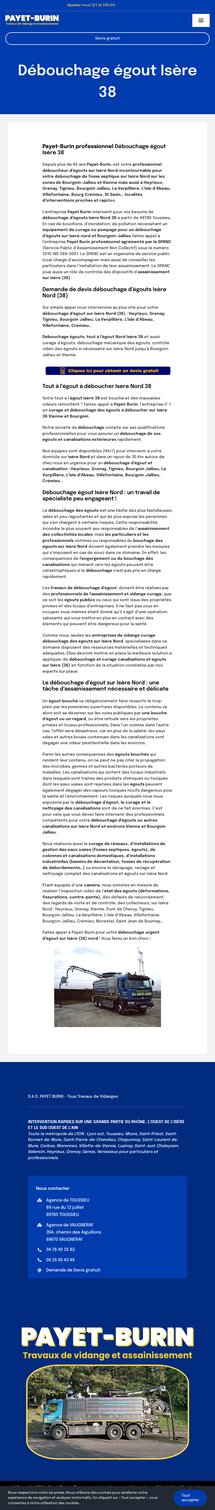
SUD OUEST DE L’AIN (59, 1128)
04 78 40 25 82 (60, 1249)
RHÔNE (138, 1122)
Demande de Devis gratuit (73, 1270)
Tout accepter (190, 1498)
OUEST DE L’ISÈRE (168, 1122)
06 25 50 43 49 (60, 1260)
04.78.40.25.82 (129, 5)
